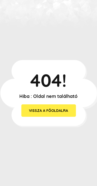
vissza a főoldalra (48, 110)
